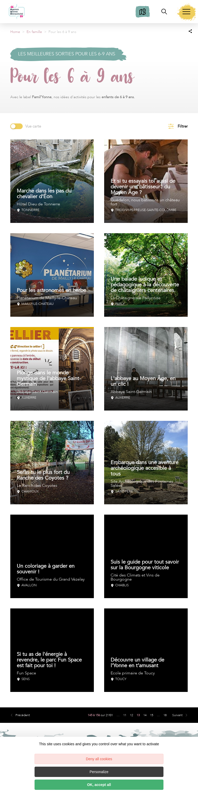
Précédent (22, 715)
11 (124, 715)
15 (151, 715)
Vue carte (33, 126)
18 (165, 715)
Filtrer (183, 126)
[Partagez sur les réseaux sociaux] (190, 31)
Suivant (177, 715)
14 (144, 715)
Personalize (98, 772)
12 (131, 715)
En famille (34, 31)
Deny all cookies (99, 759)
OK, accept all (99, 785)
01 (111, 715)
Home (15, 31)
